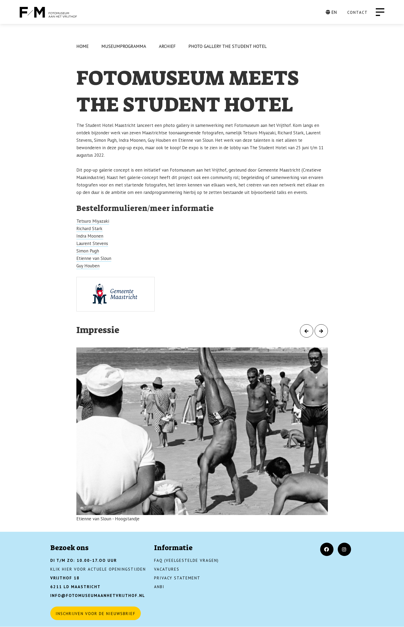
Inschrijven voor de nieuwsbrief (95, 613)
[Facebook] (326, 549)
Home (82, 46)
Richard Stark (89, 228)
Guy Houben (88, 266)
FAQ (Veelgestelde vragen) (186, 560)
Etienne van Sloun (93, 258)
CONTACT (357, 12)
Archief (167, 46)
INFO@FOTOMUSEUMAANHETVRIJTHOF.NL (97, 595)
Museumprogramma (123, 46)
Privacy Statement (177, 577)
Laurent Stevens (92, 243)
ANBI (159, 586)
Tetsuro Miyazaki (92, 221)
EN (331, 12)
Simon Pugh (87, 251)
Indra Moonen (89, 236)
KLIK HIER (61, 569)
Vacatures (166, 569)
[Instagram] (344, 549)
